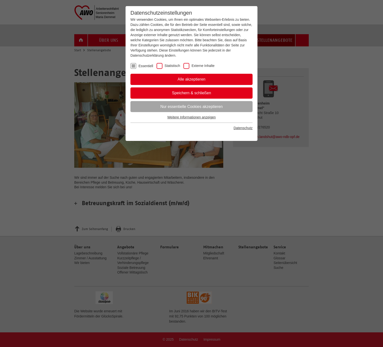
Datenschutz (243, 128)
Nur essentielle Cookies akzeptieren (191, 107)
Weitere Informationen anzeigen (191, 117)
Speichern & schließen (191, 93)
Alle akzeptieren (191, 79)
